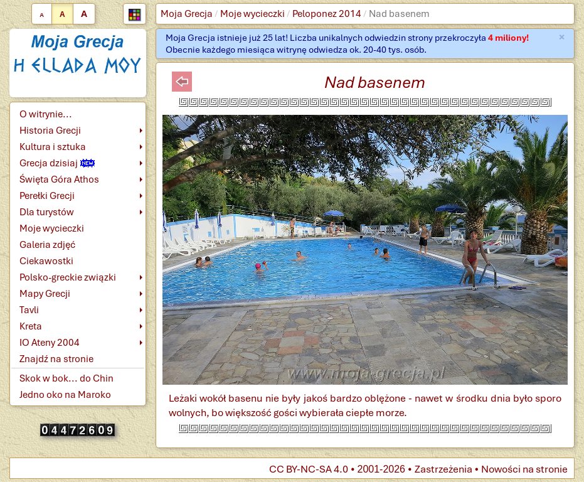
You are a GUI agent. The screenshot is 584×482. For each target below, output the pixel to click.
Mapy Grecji (44, 293)
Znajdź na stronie (56, 359)
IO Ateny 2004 (49, 342)
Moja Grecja (187, 14)
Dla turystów (46, 212)
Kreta (30, 326)
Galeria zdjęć (47, 244)
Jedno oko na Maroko (65, 394)
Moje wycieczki (252, 14)
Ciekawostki (46, 261)
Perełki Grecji (47, 196)
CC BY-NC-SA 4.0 (308, 469)
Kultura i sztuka (52, 147)
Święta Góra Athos (59, 179)
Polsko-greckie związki (67, 277)
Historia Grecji (50, 130)
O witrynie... (45, 114)
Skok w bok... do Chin (66, 378)
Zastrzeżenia (443, 469)
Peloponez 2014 (326, 14)
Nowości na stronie (524, 469)
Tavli (29, 310)
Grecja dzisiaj (57, 163)
